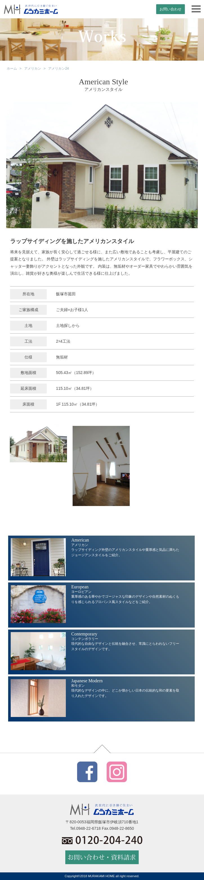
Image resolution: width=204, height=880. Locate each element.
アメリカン (32, 69)
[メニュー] (196, 9)
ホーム (12, 69)
